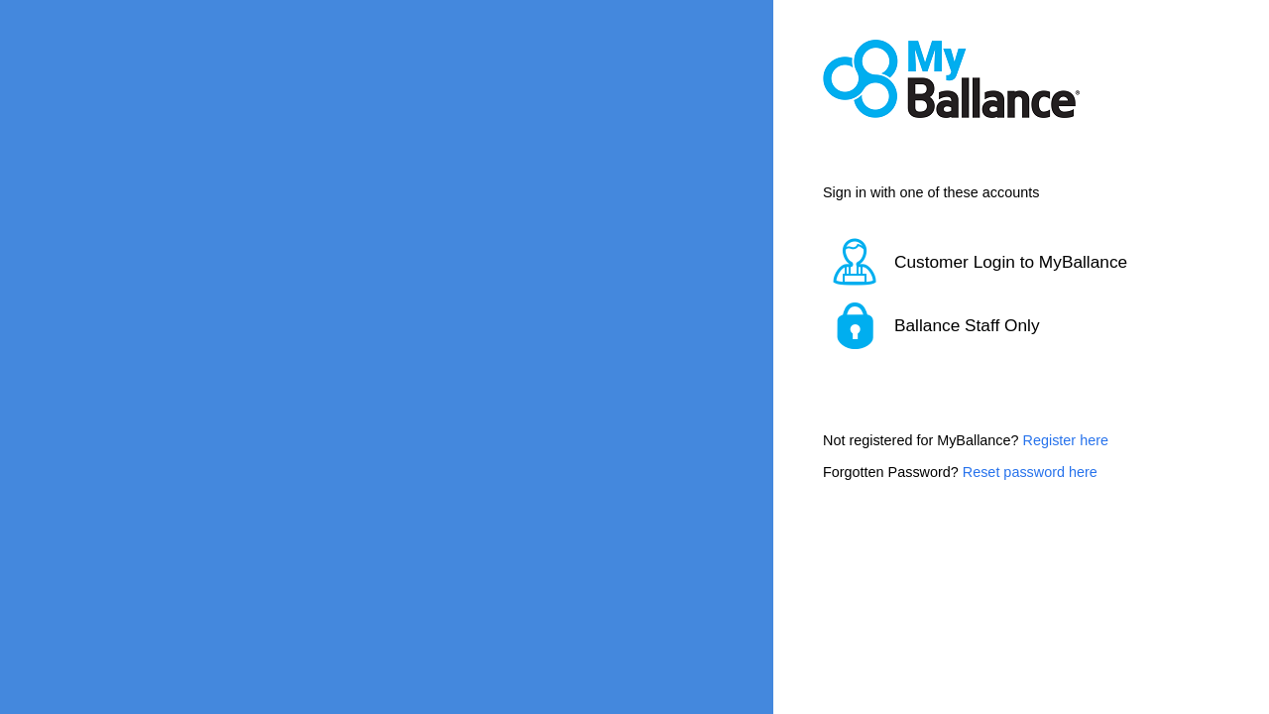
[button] (996, 262)
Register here (1065, 440)
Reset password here (1030, 472)
